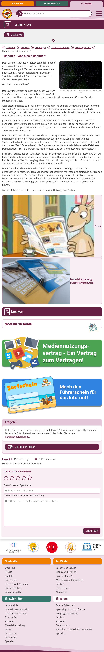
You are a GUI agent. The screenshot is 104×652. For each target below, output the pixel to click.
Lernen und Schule (66, 567)
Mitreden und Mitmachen (69, 579)
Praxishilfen (11, 617)
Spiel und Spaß (64, 575)
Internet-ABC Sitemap (16, 583)
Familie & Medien (65, 605)
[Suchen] (20, 13)
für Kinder (17, 3)
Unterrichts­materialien (17, 609)
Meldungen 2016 (83, 47)
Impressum (11, 579)
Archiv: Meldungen (60, 47)
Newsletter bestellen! (18, 323)
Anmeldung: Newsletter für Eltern (74, 629)
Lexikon (60, 583)
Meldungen (40, 47)
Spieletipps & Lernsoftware (70, 609)
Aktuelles (25, 47)
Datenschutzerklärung (17, 436)
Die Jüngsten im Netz (67, 613)
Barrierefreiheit (13, 587)
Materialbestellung (15, 625)
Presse (8, 571)
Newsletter (62, 591)
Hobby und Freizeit (66, 571)
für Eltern (86, 3)
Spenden (9, 641)
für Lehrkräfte (52, 3)
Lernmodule (11, 605)
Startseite (10, 47)
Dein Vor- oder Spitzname (17, 485)
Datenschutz (63, 587)
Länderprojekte (13, 591)
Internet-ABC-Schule (15, 613)
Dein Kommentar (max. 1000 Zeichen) (24, 495)
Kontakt (9, 575)
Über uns (10, 567)
